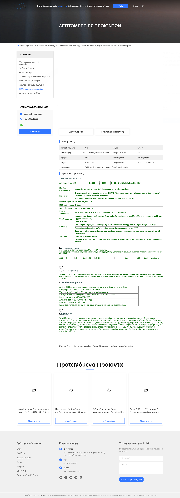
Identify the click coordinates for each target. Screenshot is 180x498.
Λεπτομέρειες (76, 132)
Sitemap (43, 495)
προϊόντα (62, 6)
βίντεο (19, 462)
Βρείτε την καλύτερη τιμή (125, 120)
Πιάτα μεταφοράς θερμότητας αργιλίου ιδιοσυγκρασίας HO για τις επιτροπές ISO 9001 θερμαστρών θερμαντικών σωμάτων (70, 411)
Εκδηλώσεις (73, 6)
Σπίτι (39, 6)
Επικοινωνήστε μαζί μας (97, 6)
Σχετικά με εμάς (50, 6)
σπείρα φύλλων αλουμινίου (79, 346)
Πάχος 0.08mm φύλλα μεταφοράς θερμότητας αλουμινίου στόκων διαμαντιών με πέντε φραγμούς (144, 411)
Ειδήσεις (20, 466)
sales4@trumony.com (33, 114)
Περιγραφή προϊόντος (112, 132)
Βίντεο (83, 6)
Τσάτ (121, 6)
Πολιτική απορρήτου (30, 495)
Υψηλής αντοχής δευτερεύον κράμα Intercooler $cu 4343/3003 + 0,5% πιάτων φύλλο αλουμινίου (33, 411)
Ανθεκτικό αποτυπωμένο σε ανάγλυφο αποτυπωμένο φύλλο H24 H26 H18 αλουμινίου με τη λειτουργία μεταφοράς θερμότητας (109, 411)
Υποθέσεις (21, 471)
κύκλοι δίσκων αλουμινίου (121, 346)
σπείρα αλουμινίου (100, 346)
